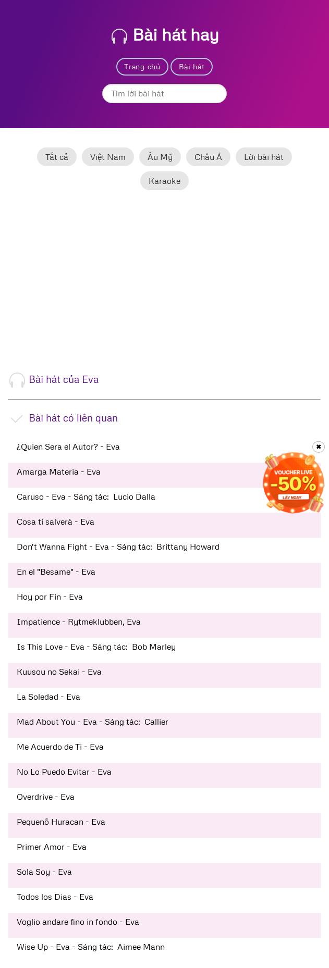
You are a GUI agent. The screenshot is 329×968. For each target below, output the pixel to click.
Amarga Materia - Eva (59, 471)
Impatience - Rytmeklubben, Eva (79, 621)
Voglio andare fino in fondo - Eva (78, 921)
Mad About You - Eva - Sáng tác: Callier (92, 721)
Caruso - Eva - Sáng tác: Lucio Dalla (86, 496)
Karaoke (164, 181)
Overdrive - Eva (46, 796)
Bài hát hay (165, 34)
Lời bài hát (264, 157)
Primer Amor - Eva (52, 846)
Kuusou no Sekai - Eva (59, 671)
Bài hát (192, 66)
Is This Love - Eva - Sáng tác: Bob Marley (96, 646)
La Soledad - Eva (48, 696)
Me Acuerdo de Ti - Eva (60, 746)
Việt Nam (108, 157)
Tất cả (56, 157)
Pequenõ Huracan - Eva (61, 821)
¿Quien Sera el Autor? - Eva (68, 446)
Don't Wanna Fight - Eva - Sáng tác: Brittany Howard (118, 546)
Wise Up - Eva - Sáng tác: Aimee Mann (91, 946)
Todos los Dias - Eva (55, 896)
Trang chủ (142, 66)
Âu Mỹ (160, 157)
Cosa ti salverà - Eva (55, 521)
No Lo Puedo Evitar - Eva (64, 771)
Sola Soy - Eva (44, 871)
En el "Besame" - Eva (56, 571)
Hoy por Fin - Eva (50, 596)
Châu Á (208, 157)
